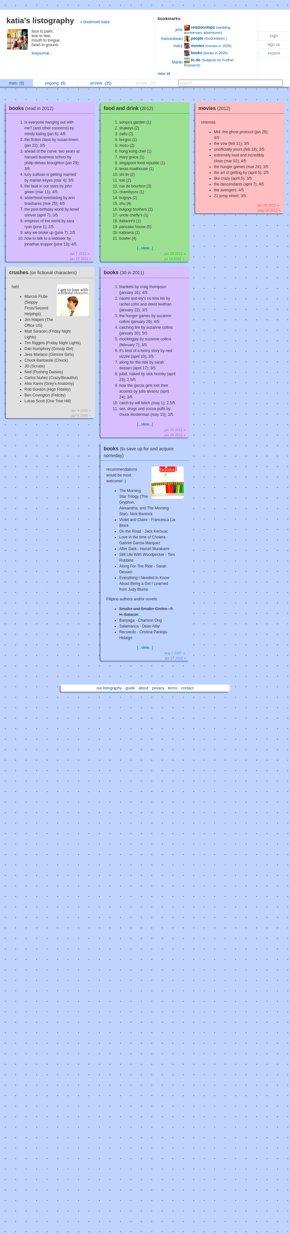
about (143, 688)
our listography (109, 688)
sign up (274, 44)
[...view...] (145, 248)
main (16, 83)
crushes (44, 272)
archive (100, 83)
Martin (177, 62)
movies (216, 108)
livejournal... (42, 53)
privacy (158, 688)
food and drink (130, 108)
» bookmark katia (94, 22)
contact (187, 688)
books (33, 108)
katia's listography (40, 20)
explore (273, 53)
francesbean (172, 38)
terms (173, 688)
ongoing (55, 83)
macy (178, 46)
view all (164, 73)
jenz (179, 29)
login (274, 36)
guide (130, 688)
